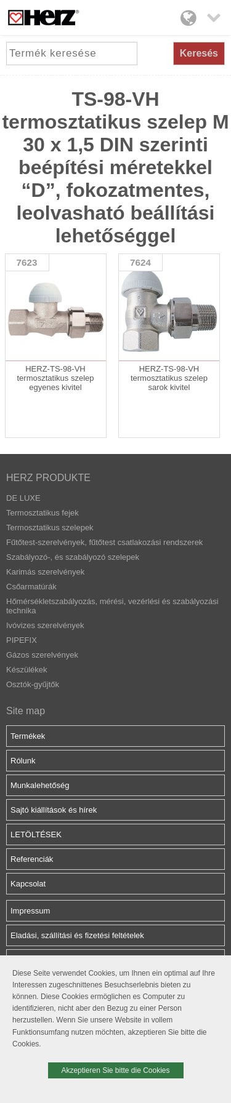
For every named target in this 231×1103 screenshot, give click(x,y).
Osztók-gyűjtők (32, 684)
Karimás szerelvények (45, 571)
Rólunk (22, 760)
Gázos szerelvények (42, 654)
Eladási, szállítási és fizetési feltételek (77, 935)
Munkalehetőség (39, 785)
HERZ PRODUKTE (48, 477)
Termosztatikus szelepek (50, 527)
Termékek (27, 736)
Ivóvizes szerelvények (45, 625)
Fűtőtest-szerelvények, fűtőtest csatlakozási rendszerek (104, 542)
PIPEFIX (21, 640)
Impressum (30, 910)
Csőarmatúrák (31, 586)
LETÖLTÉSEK (36, 834)
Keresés (199, 53)
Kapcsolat (28, 883)
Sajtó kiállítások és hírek (53, 809)
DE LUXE (23, 498)
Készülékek (26, 669)
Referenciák (31, 859)
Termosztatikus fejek (42, 512)
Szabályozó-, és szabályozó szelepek (72, 557)
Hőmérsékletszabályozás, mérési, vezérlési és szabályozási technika (112, 606)
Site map (25, 711)
